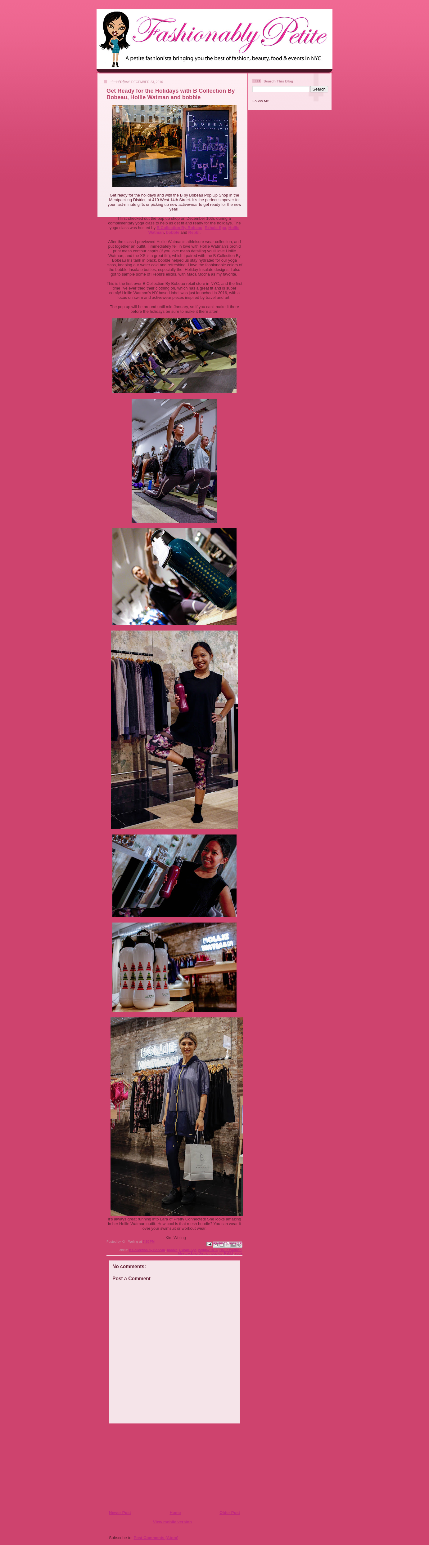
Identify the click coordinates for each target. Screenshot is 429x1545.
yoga (238, 1253)
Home (175, 1512)
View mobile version (172, 1522)
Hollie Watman (230, 1250)
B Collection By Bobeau (179, 227)
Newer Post (120, 1512)
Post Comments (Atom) (156, 1537)
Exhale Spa (215, 227)
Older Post (229, 1512)
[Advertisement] (146, 1466)
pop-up (216, 1253)
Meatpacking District (194, 1253)
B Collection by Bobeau (147, 1250)
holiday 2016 (208, 1250)
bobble (172, 232)
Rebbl (194, 232)
